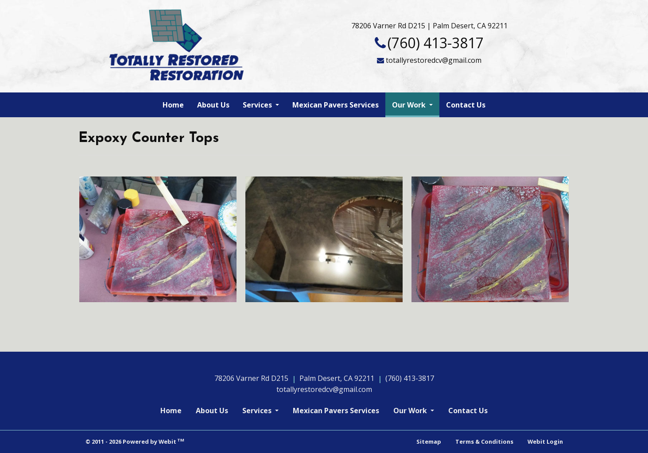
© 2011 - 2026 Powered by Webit (135, 441)
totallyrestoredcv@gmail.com (433, 60)
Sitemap (428, 441)
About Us (213, 105)
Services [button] (258, 105)
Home (173, 105)
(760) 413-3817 (436, 43)
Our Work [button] (409, 105)
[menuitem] (173, 104)
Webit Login (545, 441)
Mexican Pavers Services (335, 105)
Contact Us (465, 105)
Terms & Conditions (484, 441)
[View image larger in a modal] (158, 239)
